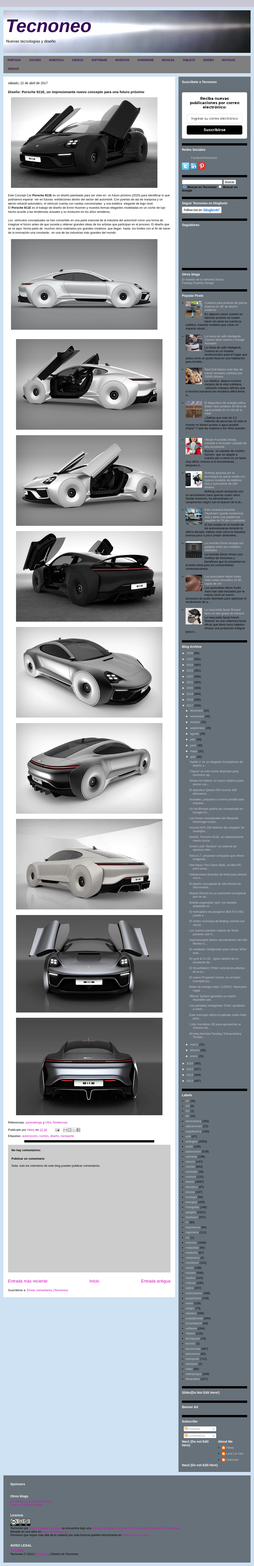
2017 (189, 705)
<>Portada (17, 1550)
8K (187, 1116)
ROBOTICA (56, 60)
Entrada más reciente (28, 1281)
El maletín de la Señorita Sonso (203, 279)
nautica (190, 1278)
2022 (189, 676)
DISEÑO (208, 60)
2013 (189, 1081)
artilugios (191, 1141)
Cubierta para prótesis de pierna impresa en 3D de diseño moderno (225, 306)
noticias (191, 1283)
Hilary (230, 1447)
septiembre (197, 728)
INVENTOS (122, 60)
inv (187, 1237)
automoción (29, 1136)
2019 (189, 694)
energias (191, 1202)
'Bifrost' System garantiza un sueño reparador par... (212, 998)
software (191, 1328)
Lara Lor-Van (234, 1453)
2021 (189, 682)
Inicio (94, 1281)
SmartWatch (194, 1323)
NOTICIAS (228, 60)
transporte (67, 1136)
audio (189, 1146)
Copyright (42, 1554)
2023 (189, 670)
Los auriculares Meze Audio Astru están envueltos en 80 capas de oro (222, 580)
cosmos (191, 1176)
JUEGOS (13, 68)
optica (190, 1288)
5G (187, 1106)
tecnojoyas (193, 1338)
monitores (192, 1262)
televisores (193, 1353)
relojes (190, 1308)
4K (187, 1101)
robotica (191, 1313)
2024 (189, 665)
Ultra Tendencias (56, 1122)
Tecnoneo (49, 26)
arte (188, 1136)
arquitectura (193, 1131)
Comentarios (195, 1435)
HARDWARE (146, 60)
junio (193, 745)
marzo (194, 1044)
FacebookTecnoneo (204, 157)
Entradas (192, 1429)
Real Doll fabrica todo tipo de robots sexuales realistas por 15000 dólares (223, 373)
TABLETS (189, 60)
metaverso (193, 1257)
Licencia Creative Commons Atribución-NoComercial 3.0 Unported (135, 1528)
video (189, 1369)
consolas (191, 1171)
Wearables (193, 1379)
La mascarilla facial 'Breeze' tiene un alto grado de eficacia (224, 611)
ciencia (190, 1161)
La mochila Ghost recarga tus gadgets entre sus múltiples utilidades (223, 546)
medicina (191, 1252)
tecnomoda (193, 1348)
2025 (189, 659)
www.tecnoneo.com (55, 1531)
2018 (189, 699)
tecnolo (190, 1343)
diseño (54, 1136)
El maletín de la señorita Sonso (30, 1501)
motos (190, 1267)
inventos (191, 1242)
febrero (195, 1050)
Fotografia (192, 1207)
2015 (189, 1069)
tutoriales (192, 1364)
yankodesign (34, 1122)
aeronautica (193, 1121)
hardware (192, 1217)
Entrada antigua (155, 1281)
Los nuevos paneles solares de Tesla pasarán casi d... (213, 932)
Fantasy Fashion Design (198, 283)
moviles (191, 1272)
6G (187, 1111)
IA (187, 1222)
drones (190, 1192)
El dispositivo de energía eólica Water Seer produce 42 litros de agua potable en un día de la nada (225, 408)
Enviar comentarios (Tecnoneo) (47, 1290)
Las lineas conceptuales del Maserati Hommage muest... (213, 820)
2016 (189, 1063)
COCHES (35, 60)
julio (192, 739)
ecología (191, 1197)
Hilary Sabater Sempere (45, 1528)
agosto (194, 733)
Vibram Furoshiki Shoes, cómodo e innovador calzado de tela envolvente (225, 443)
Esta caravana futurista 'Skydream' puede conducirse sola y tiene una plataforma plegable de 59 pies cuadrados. (225, 515)
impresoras (193, 1227)
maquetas (192, 1247)
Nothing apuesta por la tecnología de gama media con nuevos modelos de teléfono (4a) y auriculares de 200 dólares (224, 480)
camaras (191, 1156)
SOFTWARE (99, 60)
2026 (189, 653)
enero (194, 1056)
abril (193, 757)
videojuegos (193, 1374)
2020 (189, 688)
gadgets (191, 1212)
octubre (195, 722)
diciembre (196, 710)
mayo (193, 751)
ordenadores (194, 1293)
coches (44, 1136)
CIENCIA (77, 60)
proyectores (193, 1298)
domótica (192, 1187)
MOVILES (168, 60)
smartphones (194, 1318)
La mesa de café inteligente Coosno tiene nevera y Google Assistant (224, 340)
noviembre (197, 716)
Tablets (190, 1333)
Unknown (232, 1459)
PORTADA (14, 60)
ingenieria (192, 1232)
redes (189, 1303)
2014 (189, 1075)
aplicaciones (194, 1126)
